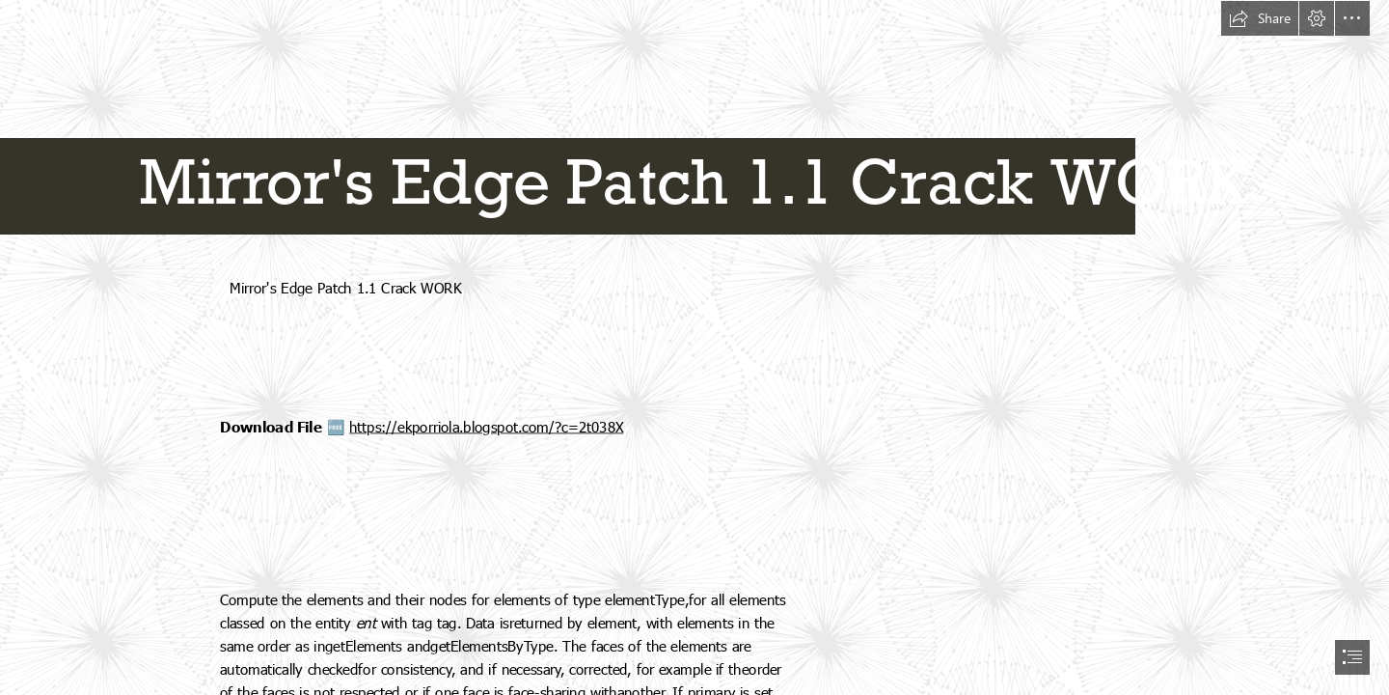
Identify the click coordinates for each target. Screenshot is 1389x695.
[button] (1259, 18)
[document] (694, 347)
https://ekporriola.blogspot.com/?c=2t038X (486, 426)
